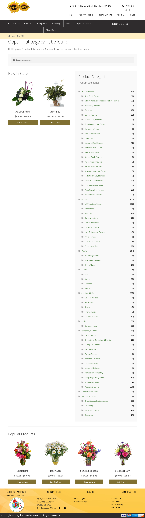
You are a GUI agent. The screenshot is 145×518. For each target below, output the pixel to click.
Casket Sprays (90, 335)
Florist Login (79, 498)
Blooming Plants (92, 255)
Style (84, 321)
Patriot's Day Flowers (93, 166)
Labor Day (89, 138)
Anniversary (89, 208)
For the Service (91, 354)
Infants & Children (92, 358)
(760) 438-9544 (44, 505)
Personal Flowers (92, 410)
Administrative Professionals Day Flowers (102, 101)
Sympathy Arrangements (95, 377)
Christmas (89, 110)
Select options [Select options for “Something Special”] (89, 482)
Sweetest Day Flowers (94, 180)
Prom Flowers (90, 237)
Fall (86, 274)
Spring (87, 279)
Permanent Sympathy (94, 373)
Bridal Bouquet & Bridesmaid (96, 401)
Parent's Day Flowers (93, 162)
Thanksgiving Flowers (94, 185)
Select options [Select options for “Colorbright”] (22, 482)
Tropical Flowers (91, 316)
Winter (87, 288)
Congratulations (91, 218)
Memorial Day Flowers (94, 143)
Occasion (85, 199)
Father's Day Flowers (93, 119)
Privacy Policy (117, 504)
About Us (115, 502)
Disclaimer (116, 507)
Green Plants (90, 265)
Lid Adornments (91, 363)
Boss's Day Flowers (92, 105)
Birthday (88, 213)
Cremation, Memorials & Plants (98, 340)
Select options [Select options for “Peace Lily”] (54, 123)
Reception (89, 415)
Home (13, 36)
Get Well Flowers (92, 222)
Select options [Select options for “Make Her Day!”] (122, 482)
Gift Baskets (90, 302)
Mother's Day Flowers (93, 147)
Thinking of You (91, 246)
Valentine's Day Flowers (94, 190)
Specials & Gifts (88, 293)
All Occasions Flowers (94, 204)
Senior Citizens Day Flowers (96, 171)
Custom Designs (91, 298)
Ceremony (89, 405)
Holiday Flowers (88, 91)
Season (84, 269)
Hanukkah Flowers (92, 133)
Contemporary (91, 326)
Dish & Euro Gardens (93, 260)
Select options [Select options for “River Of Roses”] (22, 123)
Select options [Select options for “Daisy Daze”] (55, 482)
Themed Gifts (90, 312)
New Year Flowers (92, 152)
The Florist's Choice (90, 391)
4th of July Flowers (92, 96)
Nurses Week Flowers (93, 157)
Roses (87, 307)
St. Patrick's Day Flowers (95, 176)
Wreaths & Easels (92, 387)
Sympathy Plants (92, 382)
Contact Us (116, 498)
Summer (88, 283)
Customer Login (81, 502)
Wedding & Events (89, 396)
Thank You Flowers (92, 241)
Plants (84, 251)
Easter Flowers (91, 115)
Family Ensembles (92, 344)
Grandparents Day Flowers (95, 124)
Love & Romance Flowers (95, 232)
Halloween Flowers (92, 129)
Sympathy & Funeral (90, 330)
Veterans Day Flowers (93, 194)
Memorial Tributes (92, 368)
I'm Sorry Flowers (92, 227)
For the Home (90, 349)
